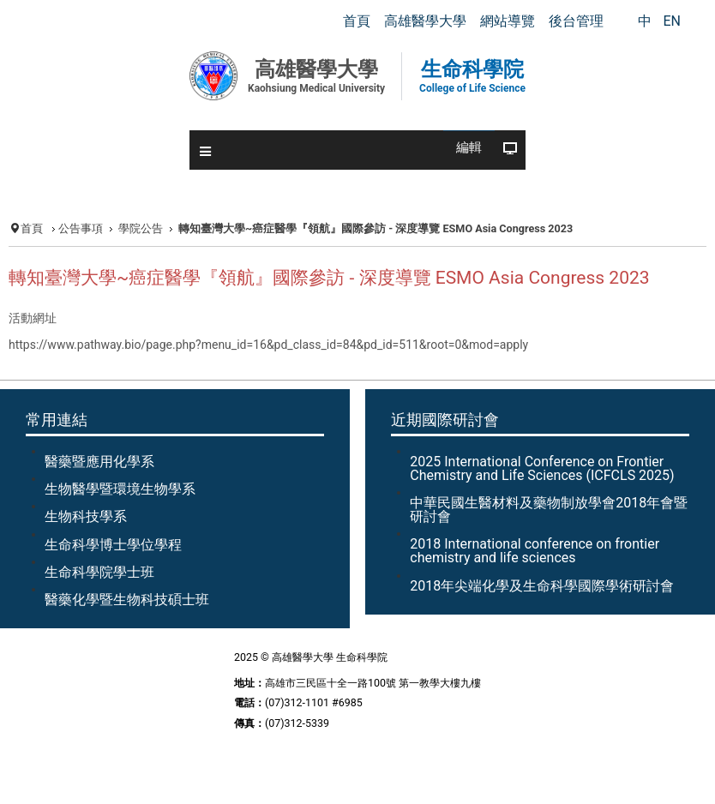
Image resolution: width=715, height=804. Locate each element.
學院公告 (140, 228)
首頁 (32, 228)
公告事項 (80, 228)
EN (672, 21)
